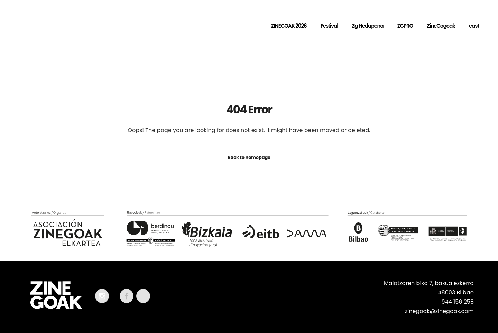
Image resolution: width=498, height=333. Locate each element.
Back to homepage (249, 157)
